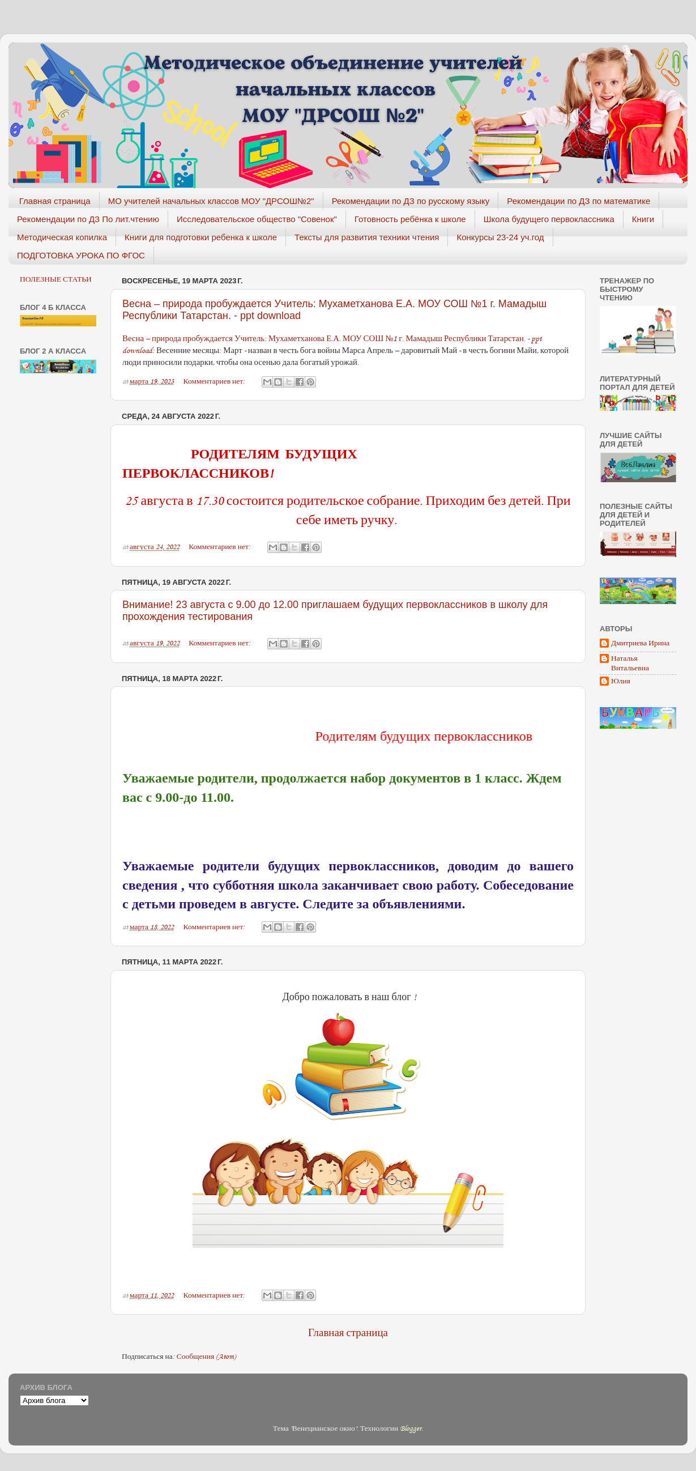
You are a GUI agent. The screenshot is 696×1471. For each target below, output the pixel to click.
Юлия (620, 681)
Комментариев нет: (215, 381)
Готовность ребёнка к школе (410, 219)
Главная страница (55, 201)
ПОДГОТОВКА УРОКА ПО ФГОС (81, 255)
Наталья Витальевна (630, 663)
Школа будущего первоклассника (549, 219)
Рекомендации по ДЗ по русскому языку (411, 201)
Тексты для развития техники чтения (366, 237)
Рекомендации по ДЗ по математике (578, 201)
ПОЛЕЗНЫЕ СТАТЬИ (56, 279)
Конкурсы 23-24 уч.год (500, 237)
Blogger (410, 1428)
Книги (643, 219)
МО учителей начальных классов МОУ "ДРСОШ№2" (211, 201)
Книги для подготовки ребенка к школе (201, 237)
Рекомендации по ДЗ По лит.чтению (88, 219)
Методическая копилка (62, 237)
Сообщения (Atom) (206, 1356)
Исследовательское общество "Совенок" (257, 219)
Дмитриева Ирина (640, 643)
